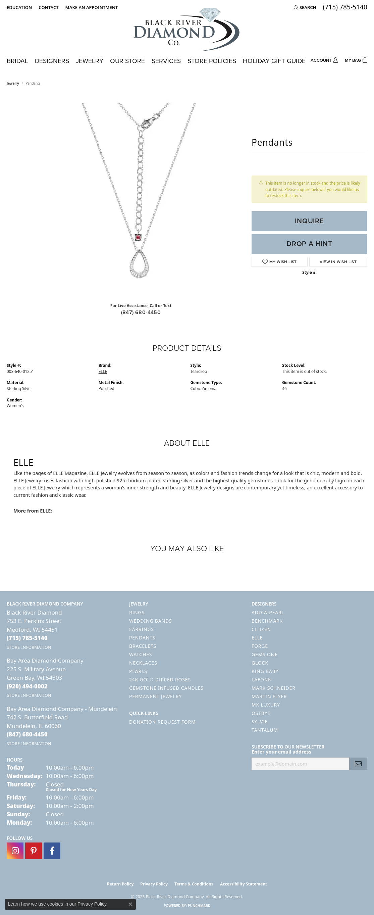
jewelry (13, 83)
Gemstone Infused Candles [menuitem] (166, 688)
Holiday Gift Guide (274, 61)
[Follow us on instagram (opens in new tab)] (15, 850)
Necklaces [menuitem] (143, 663)
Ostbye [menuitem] (261, 713)
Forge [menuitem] (260, 646)
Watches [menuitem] (140, 654)
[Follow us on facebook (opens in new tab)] (52, 850)
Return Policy (120, 884)
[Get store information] (29, 647)
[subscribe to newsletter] (358, 764)
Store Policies (212, 61)
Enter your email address (281, 752)
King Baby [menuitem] (265, 671)
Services (166, 61)
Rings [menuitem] (137, 612)
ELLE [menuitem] (257, 637)
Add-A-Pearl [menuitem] (268, 612)
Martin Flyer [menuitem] (269, 696)
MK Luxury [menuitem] (266, 705)
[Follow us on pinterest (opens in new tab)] (33, 850)
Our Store (127, 61)
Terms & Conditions (193, 884)
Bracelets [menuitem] (142, 646)
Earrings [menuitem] (141, 629)
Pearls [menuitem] (138, 671)
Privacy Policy (154, 884)
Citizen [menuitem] (261, 629)
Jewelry (89, 61)
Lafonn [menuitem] (262, 679)
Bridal (17, 61)
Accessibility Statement (243, 884)
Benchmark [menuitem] (267, 621)
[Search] (305, 7)
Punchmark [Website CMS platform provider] (199, 905)
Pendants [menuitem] (142, 637)
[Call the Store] (27, 638)
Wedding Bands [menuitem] (150, 621)
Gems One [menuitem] (265, 654)
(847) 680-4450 (141, 312)
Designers (52, 61)
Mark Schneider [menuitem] (274, 688)
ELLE (103, 371)
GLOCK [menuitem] (260, 663)
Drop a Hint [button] (309, 244)
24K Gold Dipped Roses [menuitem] (160, 679)
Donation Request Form (162, 722)
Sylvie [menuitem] (260, 721)
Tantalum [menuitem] (265, 730)
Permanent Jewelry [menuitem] (155, 696)
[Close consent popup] (130, 904)
